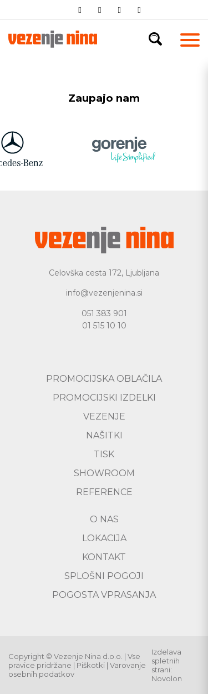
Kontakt (104, 557)
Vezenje (104, 416)
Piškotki (91, 665)
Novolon (166, 678)
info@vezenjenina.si (104, 293)
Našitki (104, 435)
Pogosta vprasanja (104, 595)
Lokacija (104, 538)
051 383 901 (104, 313)
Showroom (104, 473)
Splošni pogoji (104, 576)
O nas (104, 519)
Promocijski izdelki (104, 397)
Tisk (104, 454)
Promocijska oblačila (104, 378)
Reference (104, 492)
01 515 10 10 (104, 326)
